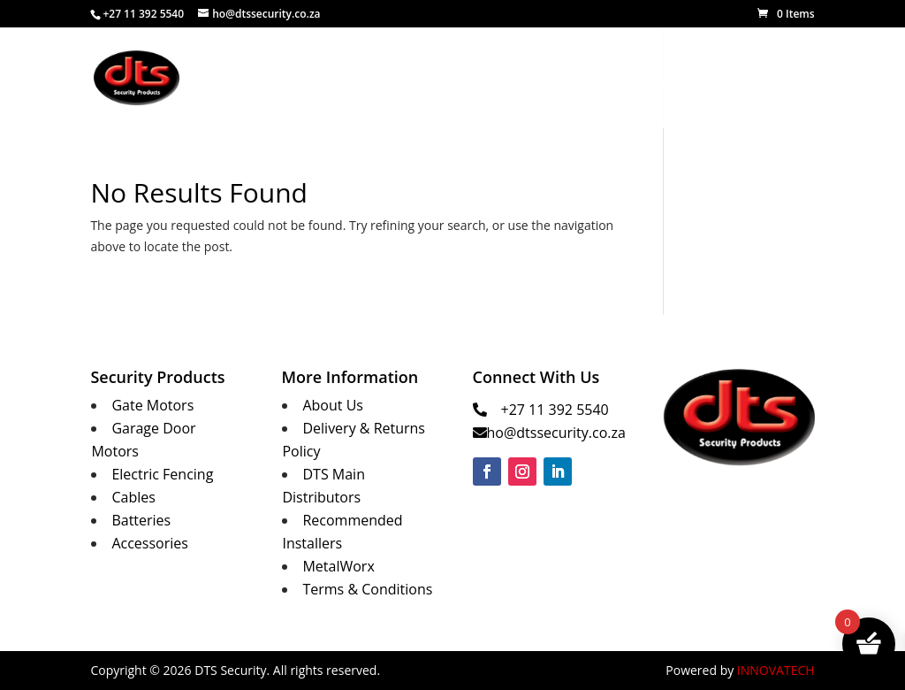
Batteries (141, 520)
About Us (431, 79)
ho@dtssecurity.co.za (556, 432)
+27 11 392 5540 (555, 409)
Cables (133, 497)
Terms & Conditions (367, 589)
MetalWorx (659, 79)
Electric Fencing (162, 474)
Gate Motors (152, 405)
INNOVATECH (776, 670)
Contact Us (746, 79)
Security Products (534, 79)
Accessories (149, 543)
